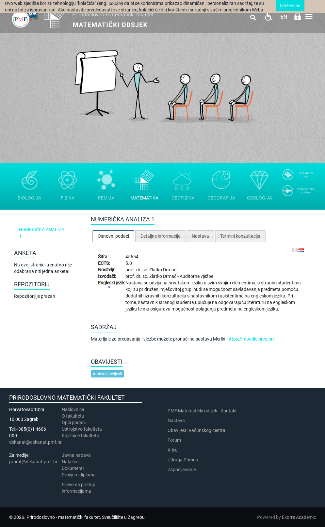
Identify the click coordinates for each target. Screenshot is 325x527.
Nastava (176, 420)
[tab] (113, 236)
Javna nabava (76, 455)
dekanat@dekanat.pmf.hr (35, 442)
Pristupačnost (268, 16)
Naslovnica (73, 409)
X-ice (172, 450)
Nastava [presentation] (200, 236)
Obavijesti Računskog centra (196, 430)
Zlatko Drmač (162, 269)
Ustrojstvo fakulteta (82, 429)
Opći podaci (74, 422)
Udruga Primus (183, 459)
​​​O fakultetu (73, 416)
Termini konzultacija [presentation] (240, 236)
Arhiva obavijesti (107, 374)
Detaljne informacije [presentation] (160, 236)
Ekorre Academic (299, 517)
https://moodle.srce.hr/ (251, 339)
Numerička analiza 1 (41, 233)
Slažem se (290, 5)
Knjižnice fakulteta (80, 435)
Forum (174, 440)
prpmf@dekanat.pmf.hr (33, 461)
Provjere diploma (79, 474)
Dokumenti (73, 468)
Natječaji (70, 461)
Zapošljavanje (182, 469)
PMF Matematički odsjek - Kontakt (202, 410)
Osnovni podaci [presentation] (113, 236)
